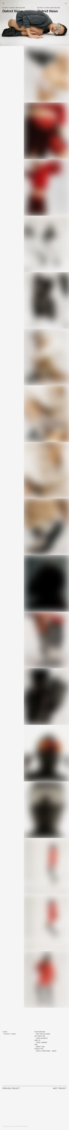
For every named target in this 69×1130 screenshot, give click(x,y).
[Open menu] (3, 3)
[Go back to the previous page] (65, 3)
